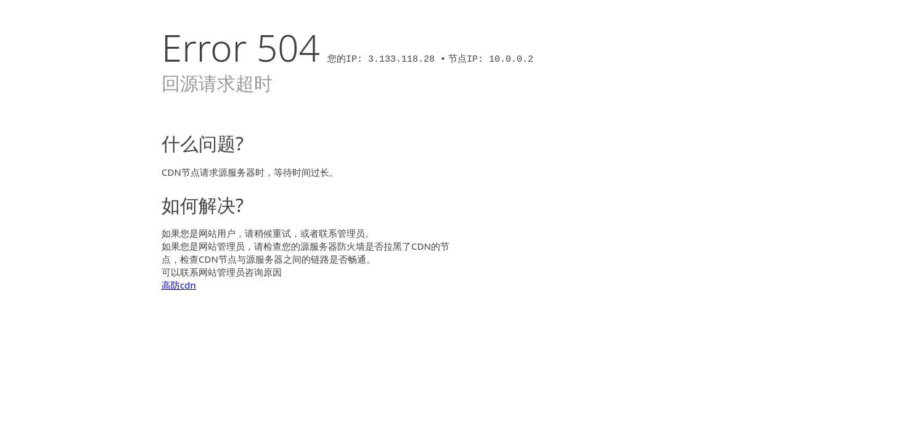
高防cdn (179, 285)
